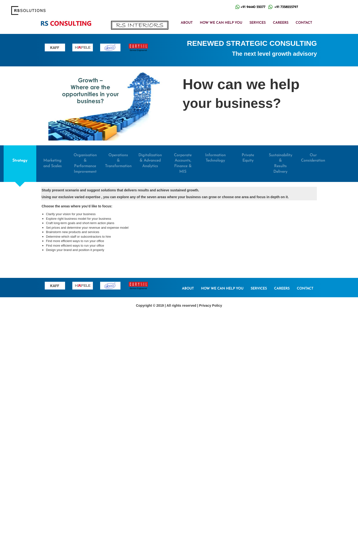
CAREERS (280, 23)
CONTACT (304, 23)
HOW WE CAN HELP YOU (221, 23)
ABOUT (187, 23)
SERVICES (257, 23)
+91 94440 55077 (252, 7)
